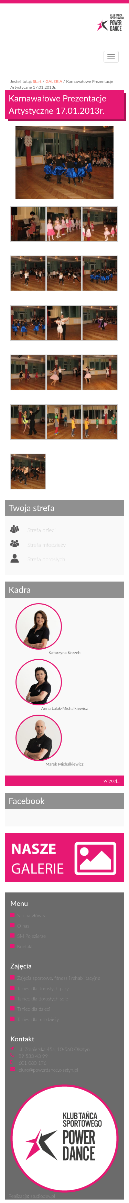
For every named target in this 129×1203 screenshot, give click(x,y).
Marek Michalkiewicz (64, 764)
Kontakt (25, 946)
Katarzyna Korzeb (64, 652)
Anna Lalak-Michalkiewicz (64, 708)
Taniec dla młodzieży (38, 1019)
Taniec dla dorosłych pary (43, 988)
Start (37, 81)
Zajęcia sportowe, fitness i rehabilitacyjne (58, 978)
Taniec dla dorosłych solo (42, 998)
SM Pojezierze (31, 936)
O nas (23, 926)
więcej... (112, 780)
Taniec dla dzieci (33, 1009)
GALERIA (53, 81)
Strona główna (31, 915)
